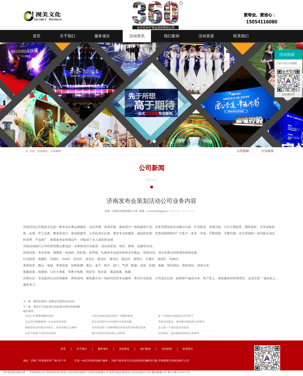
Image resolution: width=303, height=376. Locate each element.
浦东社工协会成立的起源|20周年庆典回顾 (56, 306)
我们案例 (171, 36)
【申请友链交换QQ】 (14, 372)
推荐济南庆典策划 (119, 372)
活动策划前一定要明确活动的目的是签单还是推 (119, 327)
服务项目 (102, 36)
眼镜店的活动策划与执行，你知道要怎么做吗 (51, 327)
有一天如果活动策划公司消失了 (176, 315)
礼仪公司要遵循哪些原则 (39, 315)
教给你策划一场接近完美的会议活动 (54, 301)
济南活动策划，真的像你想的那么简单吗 (181, 321)
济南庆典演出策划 (56, 372)
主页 (32, 151)
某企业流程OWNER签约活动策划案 (112, 321)
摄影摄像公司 (159, 372)
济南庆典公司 (37, 372)
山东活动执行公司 (140, 372)
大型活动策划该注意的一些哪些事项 (112, 315)
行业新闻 (268, 151)
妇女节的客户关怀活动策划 (40, 333)
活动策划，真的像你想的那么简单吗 (178, 333)
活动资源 (206, 36)
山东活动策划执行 (77, 372)
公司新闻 (55, 151)
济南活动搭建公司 (98, 372)
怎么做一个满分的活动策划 (173, 327)
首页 (36, 36)
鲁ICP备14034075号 (179, 372)
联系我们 (241, 36)
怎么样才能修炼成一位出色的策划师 (45, 321)
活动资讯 (137, 36)
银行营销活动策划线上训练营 (108, 333)
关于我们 (67, 36)
